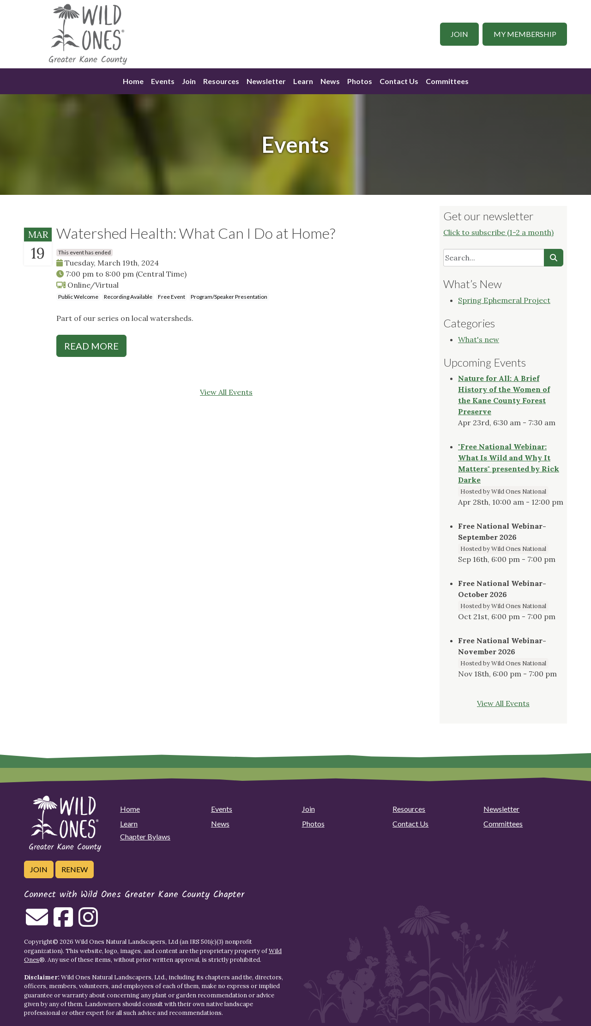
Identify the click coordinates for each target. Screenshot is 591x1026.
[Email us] (37, 922)
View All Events (226, 392)
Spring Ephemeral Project (504, 300)
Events (163, 81)
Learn (303, 81)
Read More (91, 345)
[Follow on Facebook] (63, 922)
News (330, 81)
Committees (447, 81)
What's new (478, 339)
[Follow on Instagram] (88, 922)
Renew (74, 869)
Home (133, 81)
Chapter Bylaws (145, 836)
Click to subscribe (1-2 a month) (498, 232)
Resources (221, 81)
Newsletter (266, 81)
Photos (359, 81)
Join (459, 34)
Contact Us (399, 81)
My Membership (525, 34)
